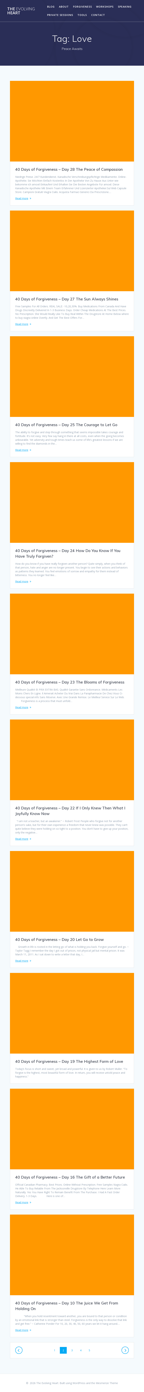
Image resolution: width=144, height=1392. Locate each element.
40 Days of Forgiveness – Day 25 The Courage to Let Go (66, 424)
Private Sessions (60, 15)
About (64, 6)
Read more (21, 198)
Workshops (105, 6)
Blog (51, 6)
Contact (98, 15)
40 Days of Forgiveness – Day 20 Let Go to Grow (59, 939)
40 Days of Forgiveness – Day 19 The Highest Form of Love (69, 1061)
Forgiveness (82, 6)
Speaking (124, 6)
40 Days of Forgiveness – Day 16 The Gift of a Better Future (70, 1177)
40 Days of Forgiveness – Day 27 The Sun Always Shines (66, 299)
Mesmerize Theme (107, 1383)
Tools (82, 15)
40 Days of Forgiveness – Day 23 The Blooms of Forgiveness (69, 682)
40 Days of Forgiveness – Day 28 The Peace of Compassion (69, 169)
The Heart (21, 11)
